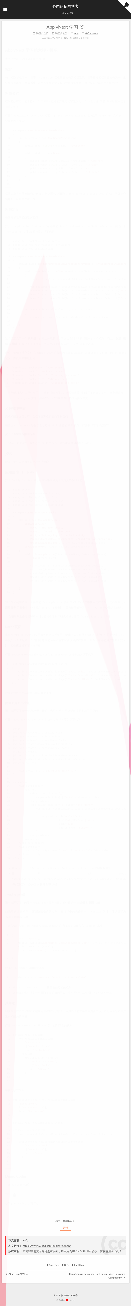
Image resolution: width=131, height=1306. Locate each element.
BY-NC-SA (78, 1251)
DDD (65, 1265)
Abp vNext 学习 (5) (17, 1273)
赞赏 (65, 1227)
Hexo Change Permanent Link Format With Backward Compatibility (97, 1275)
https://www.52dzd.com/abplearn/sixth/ (47, 1245)
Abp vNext (53, 1265)
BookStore (78, 1265)
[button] (5, 9)
